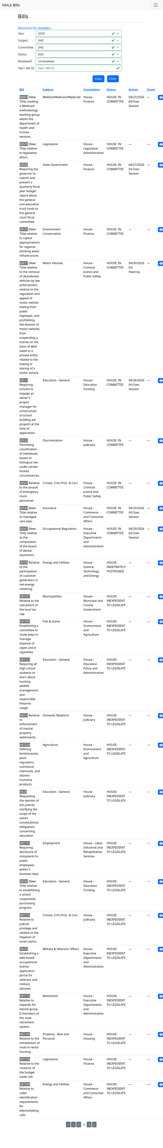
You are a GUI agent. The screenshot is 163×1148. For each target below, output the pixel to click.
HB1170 (25, 996)
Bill (22, 90)
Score (151, 90)
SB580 (24, 881)
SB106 (24, 562)
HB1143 (25, 1034)
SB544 (24, 508)
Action (133, 90)
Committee (25, 47)
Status (22, 54)
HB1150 (25, 843)
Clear (98, 79)
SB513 (24, 380)
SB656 (24, 949)
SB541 (24, 229)
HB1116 (25, 915)
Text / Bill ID (26, 68)
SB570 (24, 144)
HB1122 (25, 660)
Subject (23, 40)
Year (21, 33)
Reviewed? (25, 61)
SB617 (24, 263)
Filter (113, 79)
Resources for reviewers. (34, 28)
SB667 (24, 483)
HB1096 (25, 621)
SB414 (24, 715)
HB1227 (25, 596)
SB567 (24, 529)
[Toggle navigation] (156, 5)
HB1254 (25, 745)
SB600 (24, 165)
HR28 (23, 792)
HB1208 (25, 1084)
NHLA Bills (11, 5)
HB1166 (25, 1059)
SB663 (24, 97)
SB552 (24, 440)
